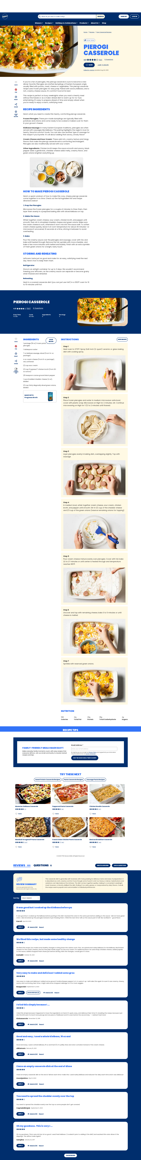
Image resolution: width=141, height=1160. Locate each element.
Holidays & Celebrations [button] (65, 23)
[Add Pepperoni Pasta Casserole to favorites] (53, 814)
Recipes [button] (48, 23)
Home (85, 32)
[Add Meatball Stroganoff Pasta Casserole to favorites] (16, 847)
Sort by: (16, 875)
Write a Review (102, 865)
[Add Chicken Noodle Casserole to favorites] (90, 814)
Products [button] (83, 23)
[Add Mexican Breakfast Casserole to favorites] (90, 847)
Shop (104, 23)
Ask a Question (120, 865)
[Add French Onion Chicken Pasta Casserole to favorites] (53, 847)
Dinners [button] (38, 23)
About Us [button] (94, 23)
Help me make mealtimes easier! (84, 758)
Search (100, 16)
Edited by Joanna (89, 70)
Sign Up (124, 16)
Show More (70, 1137)
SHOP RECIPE (51, 340)
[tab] (22, 865)
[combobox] (67, 16)
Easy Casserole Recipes (103, 32)
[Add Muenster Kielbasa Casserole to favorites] (16, 814)
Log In (134, 16)
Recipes (91, 32)
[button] (16, 90)
